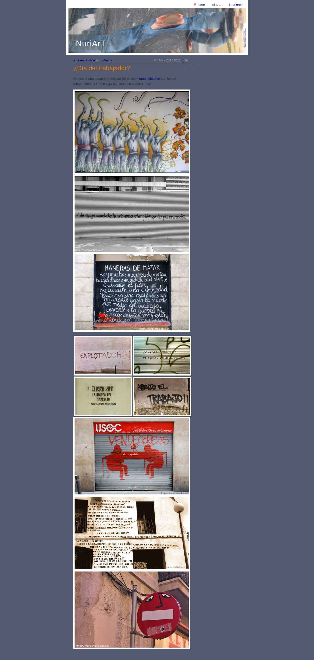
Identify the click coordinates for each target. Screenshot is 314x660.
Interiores (235, 5)
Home (201, 5)
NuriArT (91, 43)
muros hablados (148, 79)
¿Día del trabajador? (101, 68)
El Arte (216, 5)
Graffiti (107, 60)
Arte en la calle (84, 60)
